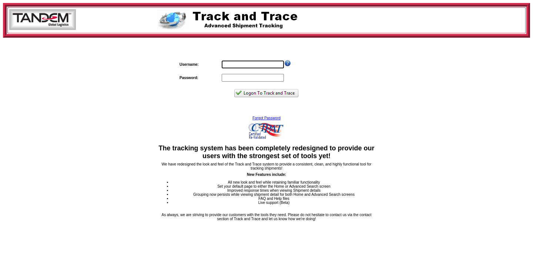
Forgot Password (266, 118)
